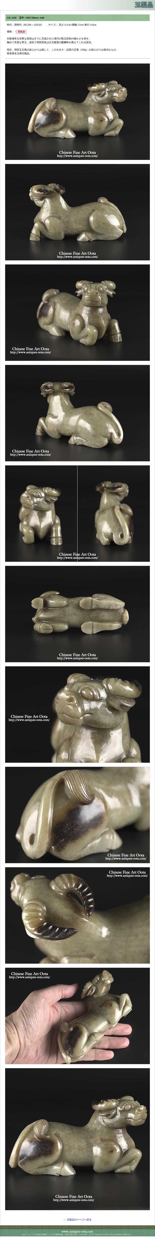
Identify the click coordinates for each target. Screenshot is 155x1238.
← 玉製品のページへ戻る (78, 1219)
